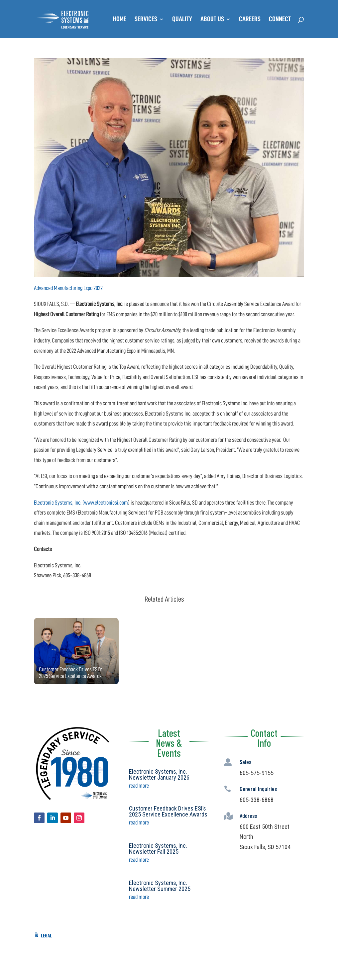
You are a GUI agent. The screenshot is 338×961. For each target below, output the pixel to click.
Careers (250, 20)
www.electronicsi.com (106, 503)
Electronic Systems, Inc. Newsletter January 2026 (159, 774)
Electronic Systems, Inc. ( (59, 503)
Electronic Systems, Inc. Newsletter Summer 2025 (159, 885)
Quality (182, 20)
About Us (212, 20)
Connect (280, 20)
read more (139, 786)
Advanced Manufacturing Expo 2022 (68, 288)
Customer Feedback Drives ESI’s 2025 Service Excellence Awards (168, 811)
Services (146, 20)
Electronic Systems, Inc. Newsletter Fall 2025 (158, 848)
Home (119, 20)
